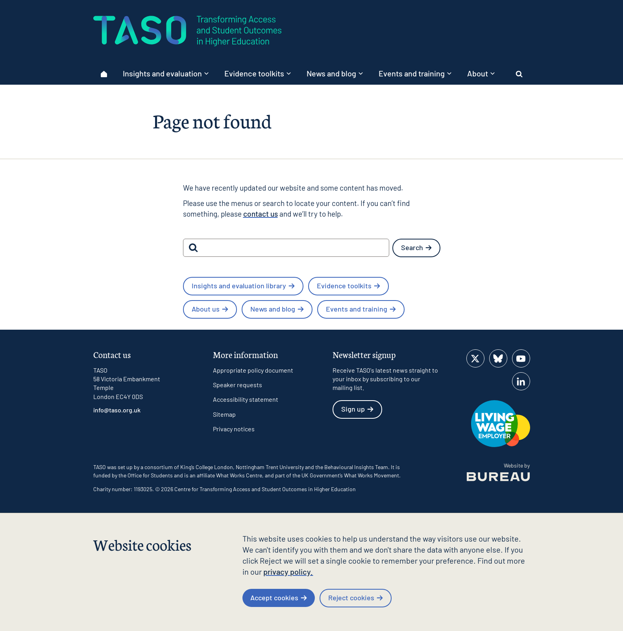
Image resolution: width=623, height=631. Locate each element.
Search (416, 247)
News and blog (277, 308)
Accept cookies (278, 597)
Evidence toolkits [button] (257, 73)
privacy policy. (288, 571)
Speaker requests (237, 384)
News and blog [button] (335, 73)
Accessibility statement (245, 399)
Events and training (361, 308)
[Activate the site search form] (519, 74)
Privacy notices (234, 428)
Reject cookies (355, 597)
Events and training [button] (415, 73)
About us (210, 308)
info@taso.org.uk (116, 410)
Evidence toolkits (348, 285)
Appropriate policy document (253, 370)
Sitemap (224, 414)
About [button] (481, 73)
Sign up (357, 409)
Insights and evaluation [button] (166, 73)
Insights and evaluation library (243, 285)
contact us (260, 213)
